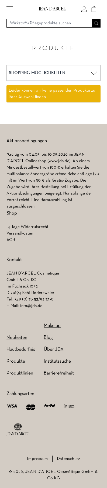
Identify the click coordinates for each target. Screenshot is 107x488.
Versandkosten (19, 233)
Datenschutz (68, 459)
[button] (9, 8)
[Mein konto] (84, 9)
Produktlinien (19, 373)
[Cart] (93, 9)
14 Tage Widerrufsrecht (27, 227)
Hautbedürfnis (20, 349)
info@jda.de (31, 306)
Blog (48, 337)
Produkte (15, 361)
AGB (10, 240)
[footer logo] (17, 429)
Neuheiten (16, 337)
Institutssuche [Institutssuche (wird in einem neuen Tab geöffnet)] (57, 361)
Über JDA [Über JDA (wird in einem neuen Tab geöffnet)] (54, 349)
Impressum (37, 459)
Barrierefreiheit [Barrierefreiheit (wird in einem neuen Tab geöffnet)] (59, 373)
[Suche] (96, 23)
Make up (52, 325)
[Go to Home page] (52, 9)
